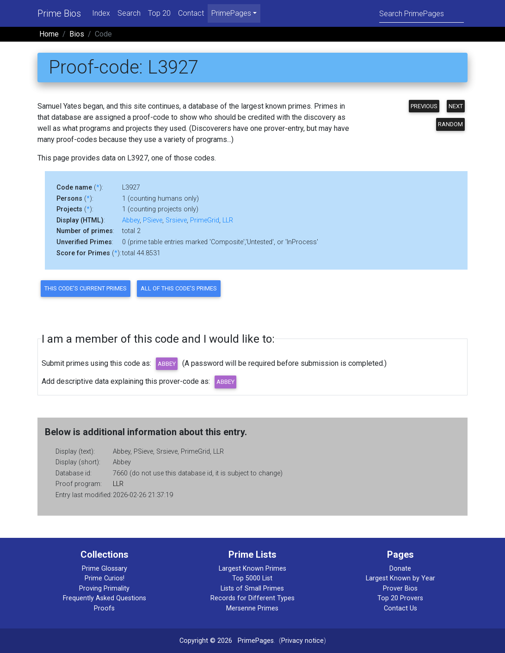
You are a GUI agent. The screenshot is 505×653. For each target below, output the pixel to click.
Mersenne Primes (252, 608)
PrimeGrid (204, 220)
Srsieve (176, 220)
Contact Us (400, 608)
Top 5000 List (252, 578)
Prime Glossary (104, 569)
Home (49, 34)
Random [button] (450, 124)
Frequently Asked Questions (104, 598)
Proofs (104, 608)
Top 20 (159, 13)
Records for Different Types (252, 598)
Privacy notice (302, 641)
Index (101, 13)
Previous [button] (424, 106)
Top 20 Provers (400, 598)
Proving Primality (104, 588)
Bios (76, 34)
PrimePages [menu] (231, 13)
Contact (191, 13)
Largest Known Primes (252, 569)
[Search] (421, 13)
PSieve (152, 220)
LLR (227, 220)
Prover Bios (400, 588)
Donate (400, 569)
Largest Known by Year (400, 578)
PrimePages (256, 641)
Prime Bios (59, 13)
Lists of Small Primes (252, 588)
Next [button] (456, 106)
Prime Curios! (104, 578)
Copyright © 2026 (205, 641)
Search (129, 13)
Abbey (131, 220)
